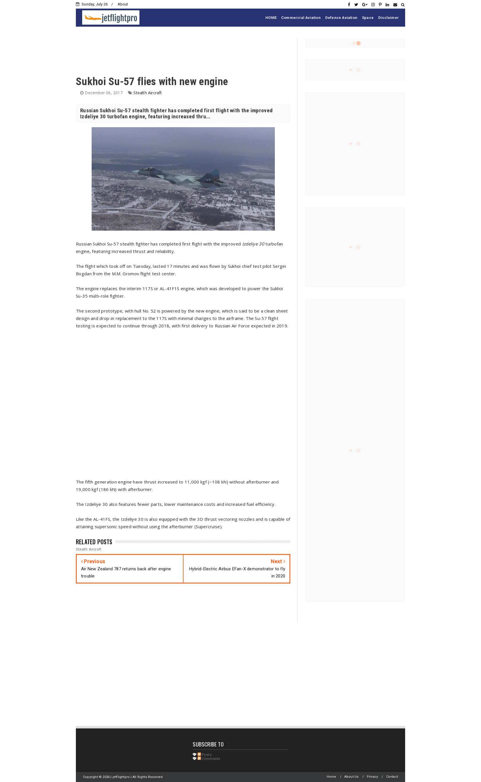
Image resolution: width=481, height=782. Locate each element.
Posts (205, 754)
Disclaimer (388, 17)
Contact (392, 776)
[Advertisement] (180, 51)
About (123, 4)
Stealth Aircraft (147, 92)
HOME (271, 17)
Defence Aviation (341, 17)
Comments (209, 759)
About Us (351, 776)
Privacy (372, 776)
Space (368, 17)
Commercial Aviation (301, 17)
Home (331, 776)
